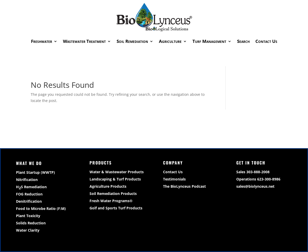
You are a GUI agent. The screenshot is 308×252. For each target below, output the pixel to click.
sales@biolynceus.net (255, 186)
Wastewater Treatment (84, 41)
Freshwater (41, 41)
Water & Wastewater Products (117, 171)
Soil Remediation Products (113, 193)
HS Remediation (31, 187)
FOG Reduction (29, 194)
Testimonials (174, 179)
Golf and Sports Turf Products (116, 208)
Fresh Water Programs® (111, 200)
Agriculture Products (108, 186)
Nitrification (27, 179)
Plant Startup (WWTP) (35, 172)
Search (243, 41)
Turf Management (209, 41)
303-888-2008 (258, 171)
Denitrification (29, 201)
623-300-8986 (268, 179)
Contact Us (266, 41)
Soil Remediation (132, 41)
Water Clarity (27, 230)
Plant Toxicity (28, 215)
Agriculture (170, 41)
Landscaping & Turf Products (115, 179)
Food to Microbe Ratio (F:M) (41, 208)
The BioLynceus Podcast (184, 186)
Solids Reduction (31, 222)
